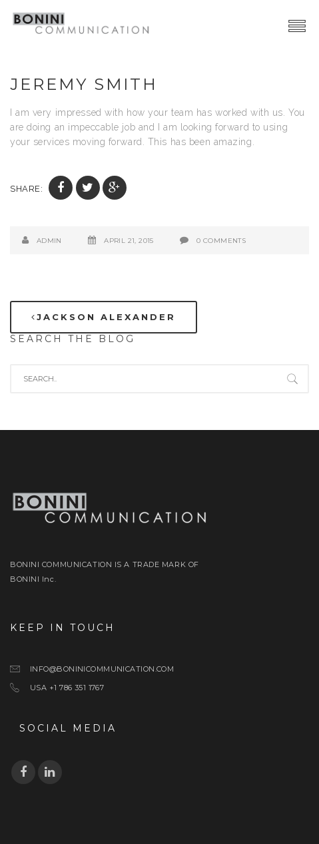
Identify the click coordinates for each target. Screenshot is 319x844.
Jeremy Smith (84, 84)
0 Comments (221, 240)
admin (49, 240)
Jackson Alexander (103, 317)
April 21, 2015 (129, 240)
